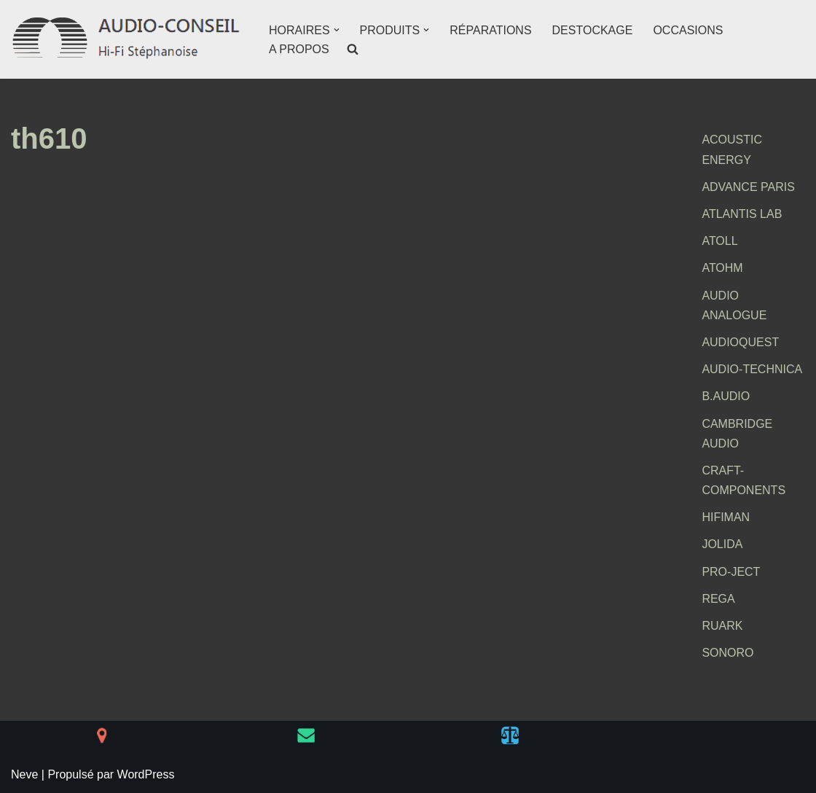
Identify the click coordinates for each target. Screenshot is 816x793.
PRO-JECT (731, 572)
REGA (718, 599)
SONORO (727, 652)
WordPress (146, 774)
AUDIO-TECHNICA (752, 369)
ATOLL (719, 241)
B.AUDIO (726, 396)
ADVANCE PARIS (748, 187)
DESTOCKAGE (592, 30)
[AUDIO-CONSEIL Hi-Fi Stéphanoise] (127, 39)
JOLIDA (722, 544)
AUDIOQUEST (740, 342)
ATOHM (722, 268)
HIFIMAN (726, 517)
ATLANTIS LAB (742, 214)
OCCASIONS (688, 30)
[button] (337, 30)
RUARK (722, 626)
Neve (24, 774)
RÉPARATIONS (490, 30)
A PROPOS (299, 49)
